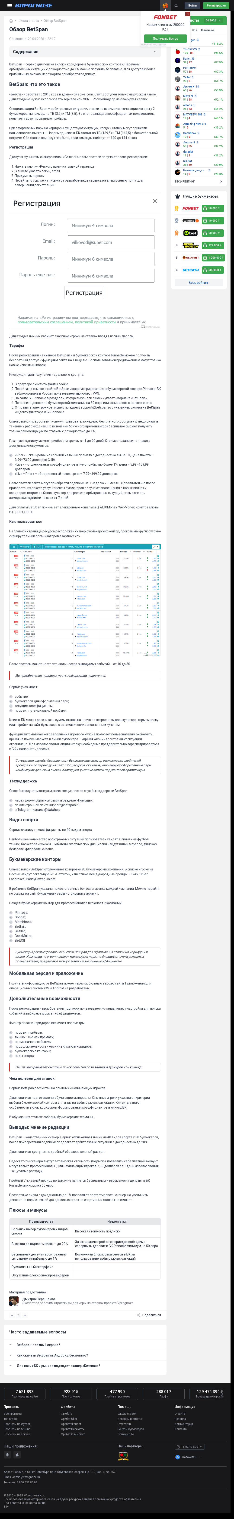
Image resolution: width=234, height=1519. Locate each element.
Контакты (181, 1429)
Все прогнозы (13, 1413)
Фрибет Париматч (72, 1429)
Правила (180, 1419)
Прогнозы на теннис (17, 1429)
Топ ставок (11, 1419)
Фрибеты (67, 1413)
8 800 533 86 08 (27, 1482)
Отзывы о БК (126, 1434)
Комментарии (184, 1424)
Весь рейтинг (199, 282)
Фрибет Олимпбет (73, 1434)
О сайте (180, 1413)
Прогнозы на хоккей (17, 1434)
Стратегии (124, 1424)
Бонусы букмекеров (131, 1429)
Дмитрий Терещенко (38, 1299)
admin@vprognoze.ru (26, 1477)
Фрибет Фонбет (71, 1424)
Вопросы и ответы (130, 1419)
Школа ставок (127, 1413)
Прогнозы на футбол (17, 1424)
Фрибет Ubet (69, 1419)
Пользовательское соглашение (24, 1503)
